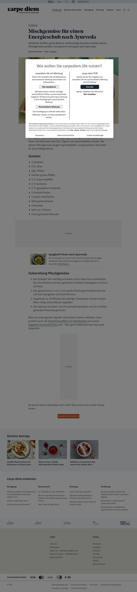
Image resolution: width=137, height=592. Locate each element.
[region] (69, 98)
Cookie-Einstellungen (95, 135)
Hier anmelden (89, 94)
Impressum (39, 135)
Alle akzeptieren (49, 87)
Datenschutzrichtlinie (65, 135)
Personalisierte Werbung (49, 107)
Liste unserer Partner (77, 130)
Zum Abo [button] (89, 87)
